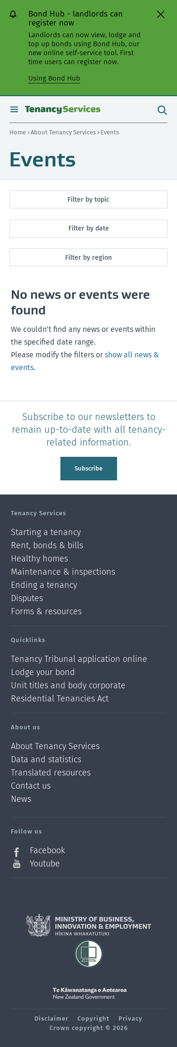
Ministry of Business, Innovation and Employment (88, 925)
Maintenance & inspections (63, 572)
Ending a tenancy (44, 585)
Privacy (130, 1018)
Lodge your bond (43, 672)
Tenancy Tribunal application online (79, 659)
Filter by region (88, 258)
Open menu (14, 109)
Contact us (31, 786)
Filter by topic (88, 200)
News (21, 799)
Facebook (47, 851)
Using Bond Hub (54, 78)
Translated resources (51, 773)
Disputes (27, 598)
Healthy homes (39, 559)
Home (17, 132)
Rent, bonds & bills (47, 546)
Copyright (93, 1018)
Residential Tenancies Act (60, 698)
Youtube (45, 863)
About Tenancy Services (64, 132)
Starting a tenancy (46, 532)
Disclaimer (51, 1018)
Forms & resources (46, 611)
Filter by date (88, 228)
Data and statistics (46, 760)
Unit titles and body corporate (68, 686)
